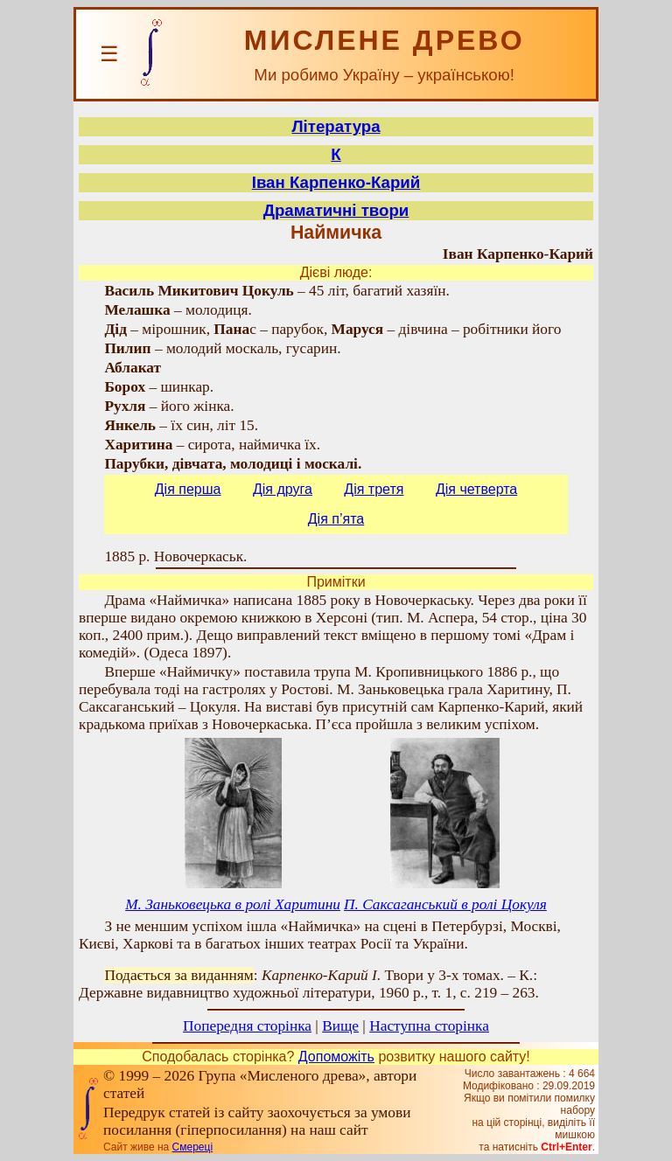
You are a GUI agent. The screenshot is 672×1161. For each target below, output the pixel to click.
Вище (340, 1026)
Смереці (192, 1147)
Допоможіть (336, 1056)
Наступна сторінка (429, 1026)
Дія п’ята (336, 518)
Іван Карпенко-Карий (336, 182)
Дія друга (282, 489)
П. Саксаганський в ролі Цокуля (445, 904)
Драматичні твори (336, 210)
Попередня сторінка (247, 1026)
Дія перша (188, 489)
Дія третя (373, 489)
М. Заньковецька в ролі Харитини (232, 904)
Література (335, 126)
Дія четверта (476, 489)
